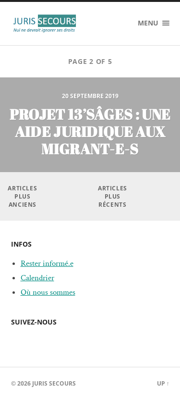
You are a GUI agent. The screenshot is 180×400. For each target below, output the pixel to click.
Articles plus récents (112, 196)
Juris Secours (54, 383)
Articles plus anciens (22, 196)
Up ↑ (163, 383)
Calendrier (37, 278)
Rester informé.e (47, 263)
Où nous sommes (48, 292)
